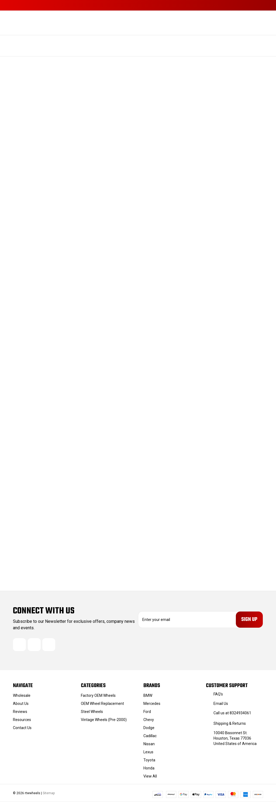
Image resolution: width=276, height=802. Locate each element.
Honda (148, 768)
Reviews (20, 711)
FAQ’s (218, 694)
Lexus (148, 752)
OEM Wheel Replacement (102, 703)
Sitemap (49, 793)
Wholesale (21, 695)
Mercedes (151, 703)
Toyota (149, 760)
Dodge (148, 728)
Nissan (149, 744)
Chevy (148, 720)
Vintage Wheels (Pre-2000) (104, 720)
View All (150, 776)
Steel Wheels (92, 711)
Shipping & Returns (229, 723)
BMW (147, 695)
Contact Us (22, 728)
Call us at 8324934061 (232, 713)
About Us (21, 703)
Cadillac (150, 736)
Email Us (220, 703)
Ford (147, 711)
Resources (22, 720)
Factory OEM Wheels (98, 695)
